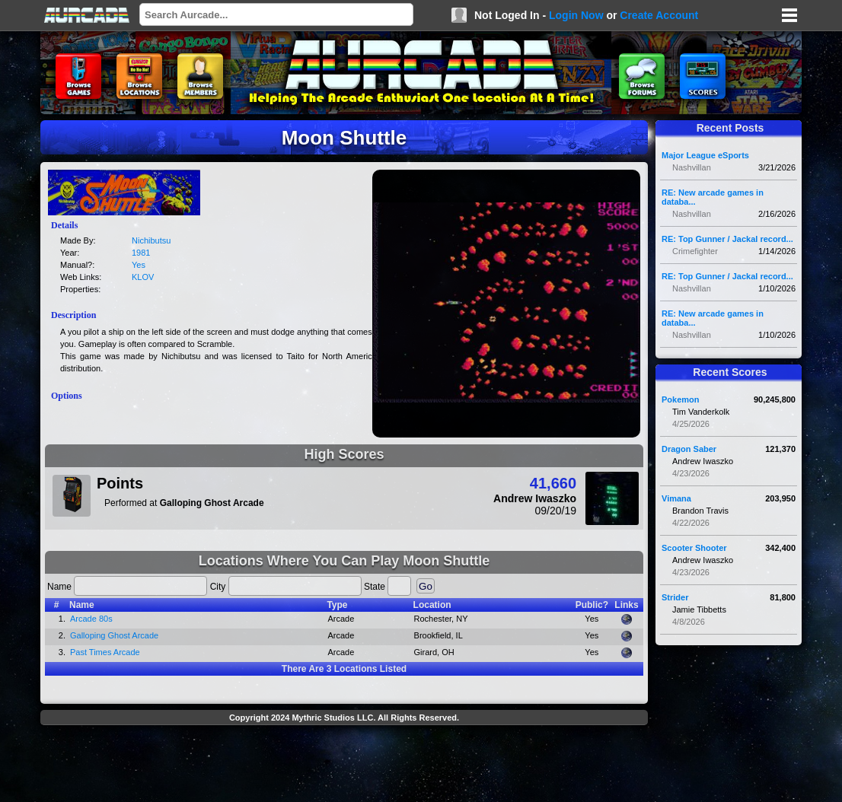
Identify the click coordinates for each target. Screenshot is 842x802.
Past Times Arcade (105, 652)
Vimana (676, 498)
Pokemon (681, 399)
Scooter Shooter (694, 547)
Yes (138, 264)
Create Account (659, 15)
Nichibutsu (151, 240)
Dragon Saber (689, 449)
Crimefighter (695, 251)
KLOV (143, 277)
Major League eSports (705, 155)
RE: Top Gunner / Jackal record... (727, 238)
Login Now (576, 15)
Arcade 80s (91, 618)
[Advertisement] (344, 765)
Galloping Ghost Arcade (114, 635)
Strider (675, 597)
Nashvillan (691, 167)
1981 (141, 252)
